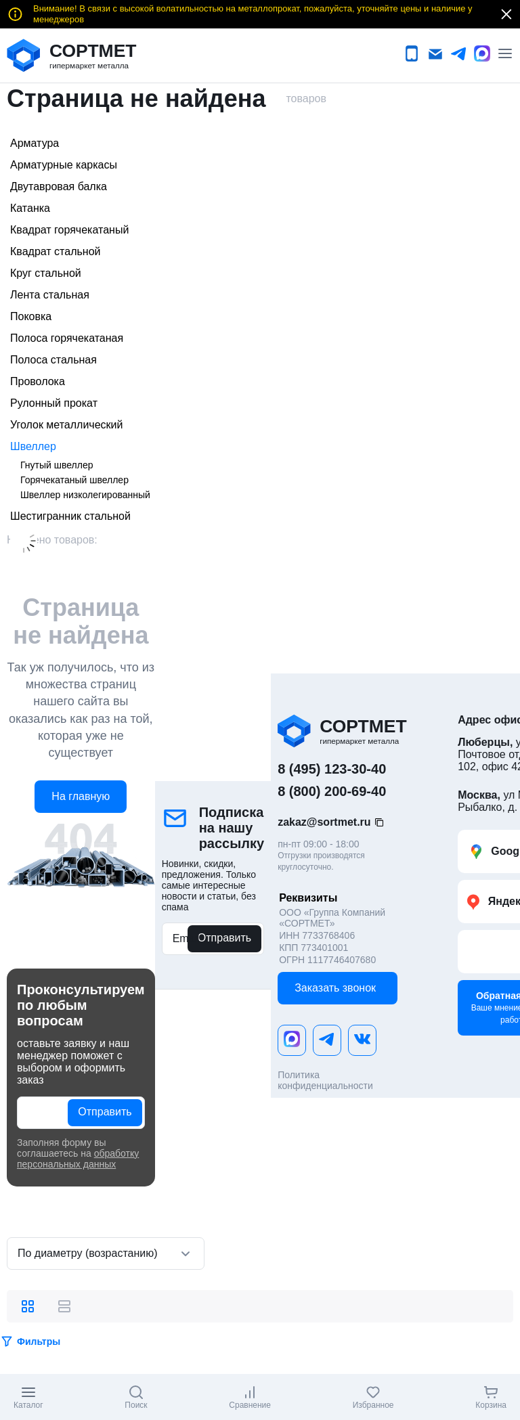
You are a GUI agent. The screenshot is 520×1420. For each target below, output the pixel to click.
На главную (80, 796)
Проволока (37, 381)
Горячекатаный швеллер (74, 479)
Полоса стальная (53, 359)
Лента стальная (49, 295)
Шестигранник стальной (70, 516)
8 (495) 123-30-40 (332, 768)
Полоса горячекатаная (66, 338)
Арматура (34, 143)
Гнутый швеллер (56, 465)
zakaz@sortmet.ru (324, 822)
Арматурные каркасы (63, 165)
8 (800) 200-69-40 (332, 791)
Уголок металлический (66, 424)
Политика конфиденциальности (325, 1080)
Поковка (30, 316)
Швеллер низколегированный (85, 494)
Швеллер (33, 446)
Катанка (30, 208)
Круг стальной (45, 273)
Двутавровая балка (58, 186)
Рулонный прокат (54, 403)
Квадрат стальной (55, 251)
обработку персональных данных (78, 1159)
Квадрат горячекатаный (69, 230)
